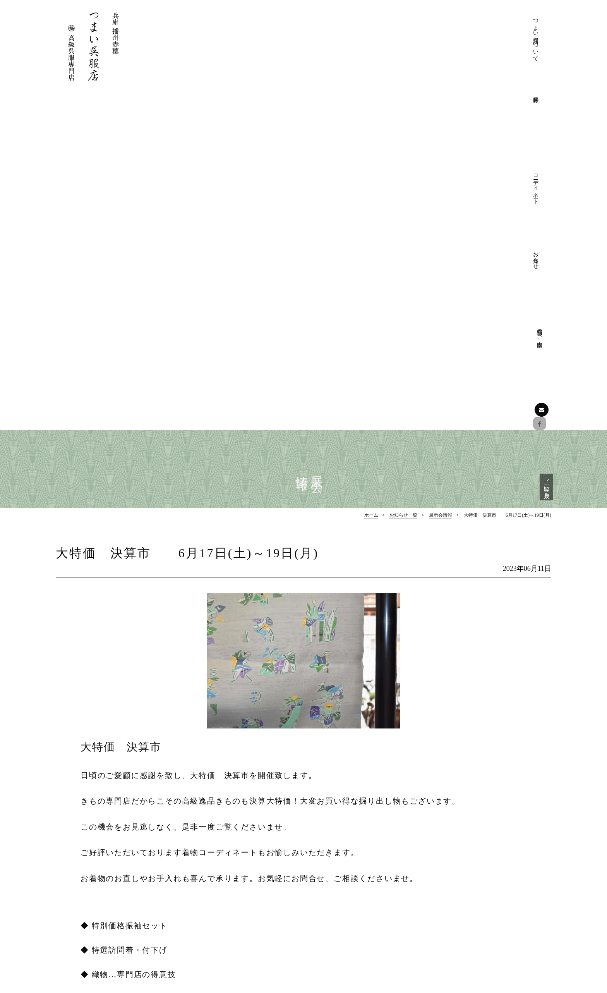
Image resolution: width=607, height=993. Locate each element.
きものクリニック (344, 866)
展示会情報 (440, 178)
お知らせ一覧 (403, 178)
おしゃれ (334, 923)
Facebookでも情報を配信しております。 (103, 912)
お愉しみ (334, 935)
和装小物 (457, 900)
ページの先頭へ (303, 801)
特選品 (447, 843)
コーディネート (456, 31)
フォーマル (336, 912)
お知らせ (483, 25)
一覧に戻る (545, 148)
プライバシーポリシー (350, 877)
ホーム (371, 178)
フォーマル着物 (466, 854)
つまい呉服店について (402, 38)
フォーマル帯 (463, 866)
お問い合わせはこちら (100, 937)
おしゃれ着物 (463, 877)
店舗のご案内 (511, 22)
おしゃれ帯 (460, 889)
